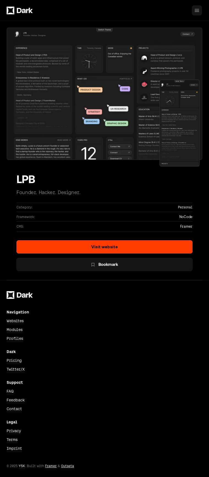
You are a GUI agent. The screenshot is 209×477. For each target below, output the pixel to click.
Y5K (22, 466)
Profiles (15, 338)
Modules (15, 329)
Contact (14, 409)
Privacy (14, 431)
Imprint (14, 448)
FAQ (10, 391)
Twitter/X (16, 369)
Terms (12, 439)
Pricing (14, 360)
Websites (15, 321)
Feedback (16, 400)
